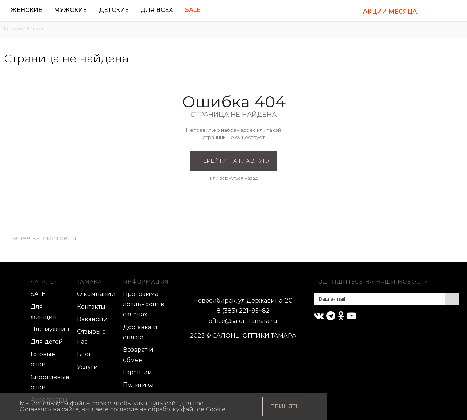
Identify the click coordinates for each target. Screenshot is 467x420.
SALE (38, 293)
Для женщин (44, 311)
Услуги (87, 366)
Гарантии (137, 372)
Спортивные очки (50, 382)
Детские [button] (114, 10)
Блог (84, 354)
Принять (285, 406)
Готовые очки (43, 359)
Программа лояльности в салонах (143, 304)
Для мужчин (50, 329)
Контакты (91, 306)
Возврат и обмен (138, 354)
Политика (138, 384)
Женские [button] (26, 10)
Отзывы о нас (91, 336)
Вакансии (92, 319)
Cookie (215, 409)
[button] (432, 10)
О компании (96, 293)
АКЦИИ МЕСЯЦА (390, 11)
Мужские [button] (70, 10)
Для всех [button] (156, 10)
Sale (193, 10)
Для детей (47, 341)
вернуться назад (239, 178)
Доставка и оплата (140, 332)
